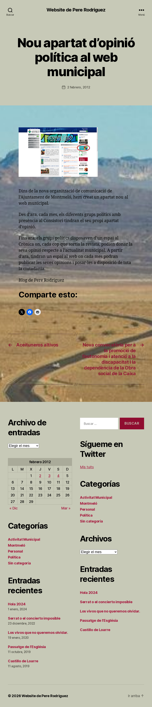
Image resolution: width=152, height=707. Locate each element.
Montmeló (16, 545)
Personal (15, 551)
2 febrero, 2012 (78, 87)
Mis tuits (87, 467)
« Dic (14, 508)
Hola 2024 (17, 604)
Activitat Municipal (24, 539)
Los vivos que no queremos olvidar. (38, 632)
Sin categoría (19, 563)
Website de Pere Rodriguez (76, 10)
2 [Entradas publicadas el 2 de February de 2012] (40, 476)
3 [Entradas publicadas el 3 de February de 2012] (49, 476)
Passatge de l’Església (27, 647)
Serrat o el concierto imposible (34, 618)
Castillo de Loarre (23, 661)
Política (14, 557)
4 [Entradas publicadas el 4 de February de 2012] (58, 476)
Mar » (65, 508)
